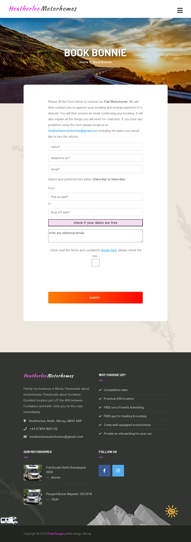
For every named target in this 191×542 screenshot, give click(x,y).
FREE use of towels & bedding (124, 407)
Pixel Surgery (56, 533)
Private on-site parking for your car (128, 433)
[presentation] (95, 278)
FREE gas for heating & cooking (125, 416)
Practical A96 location (119, 398)
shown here (109, 250)
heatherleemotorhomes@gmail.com (73, 131)
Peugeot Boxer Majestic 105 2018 (69, 494)
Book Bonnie (102, 62)
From (51, 188)
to (49, 203)
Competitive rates (116, 390)
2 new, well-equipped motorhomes (127, 424)
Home (84, 62)
